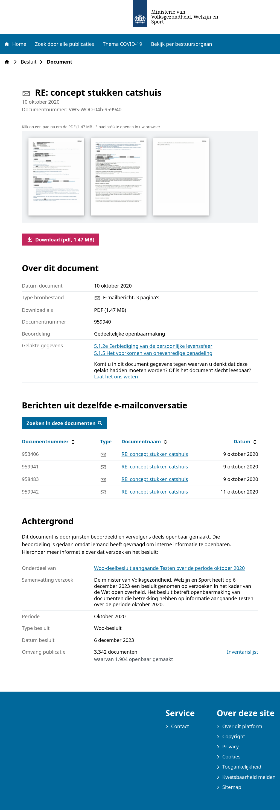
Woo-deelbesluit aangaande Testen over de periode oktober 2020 (169, 568)
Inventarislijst (242, 652)
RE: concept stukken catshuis (154, 454)
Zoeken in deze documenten (64, 423)
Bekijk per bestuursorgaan (181, 44)
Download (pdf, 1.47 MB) (60, 239)
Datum (245, 441)
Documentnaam (145, 441)
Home (15, 44)
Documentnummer (49, 441)
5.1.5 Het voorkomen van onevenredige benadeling (153, 353)
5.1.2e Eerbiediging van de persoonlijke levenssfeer (153, 346)
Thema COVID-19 (122, 44)
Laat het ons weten (116, 376)
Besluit (30, 61)
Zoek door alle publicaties (64, 44)
